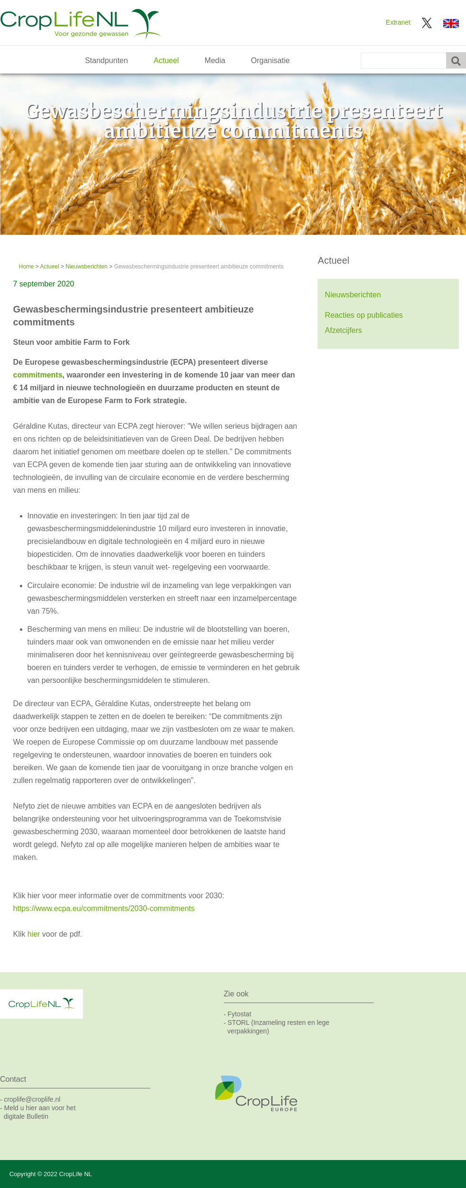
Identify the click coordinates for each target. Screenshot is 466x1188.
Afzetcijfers (343, 330)
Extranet (398, 22)
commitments (38, 375)
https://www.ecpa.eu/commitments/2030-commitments (105, 908)
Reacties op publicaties (364, 315)
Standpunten (106, 60)
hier (34, 934)
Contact (13, 1079)
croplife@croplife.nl (32, 1099)
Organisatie (270, 60)
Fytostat (239, 1014)
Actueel (166, 60)
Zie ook (236, 994)
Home (26, 266)
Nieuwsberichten (86, 266)
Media (215, 60)
